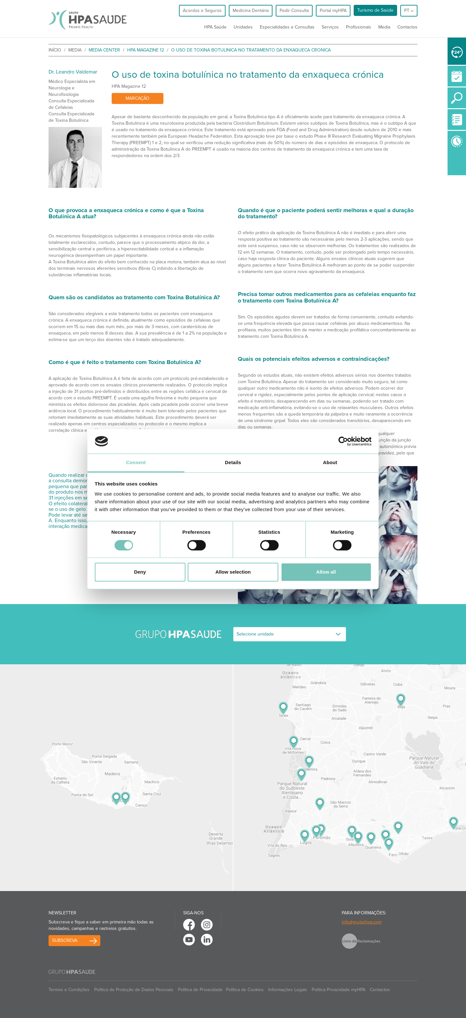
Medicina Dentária (251, 10)
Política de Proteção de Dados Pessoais (133, 989)
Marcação (138, 98)
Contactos (407, 27)
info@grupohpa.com (362, 922)
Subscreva (64, 940)
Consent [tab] (136, 462)
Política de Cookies (245, 989)
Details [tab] (233, 462)
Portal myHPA (333, 10)
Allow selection (232, 572)
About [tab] (330, 462)
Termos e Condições (69, 989)
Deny (140, 572)
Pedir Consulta (294, 10)
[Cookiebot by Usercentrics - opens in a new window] (343, 441)
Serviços (330, 27)
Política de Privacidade (200, 989)
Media (384, 27)
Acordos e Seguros (202, 10)
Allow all (326, 572)
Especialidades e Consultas (287, 27)
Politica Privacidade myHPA (338, 989)
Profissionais (358, 27)
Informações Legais (287, 989)
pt (409, 10)
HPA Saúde (215, 27)
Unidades (243, 27)
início (55, 50)
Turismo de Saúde (375, 10)
